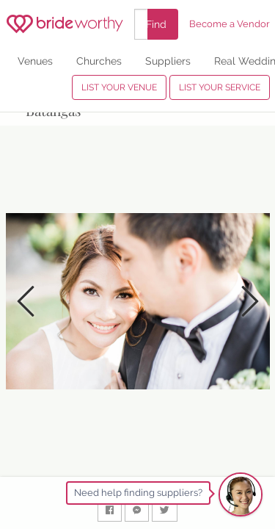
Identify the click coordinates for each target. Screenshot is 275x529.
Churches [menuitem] (99, 60)
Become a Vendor (229, 23)
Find (156, 24)
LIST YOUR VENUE (119, 87)
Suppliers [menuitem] (168, 60)
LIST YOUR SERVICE (219, 87)
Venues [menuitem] (35, 60)
